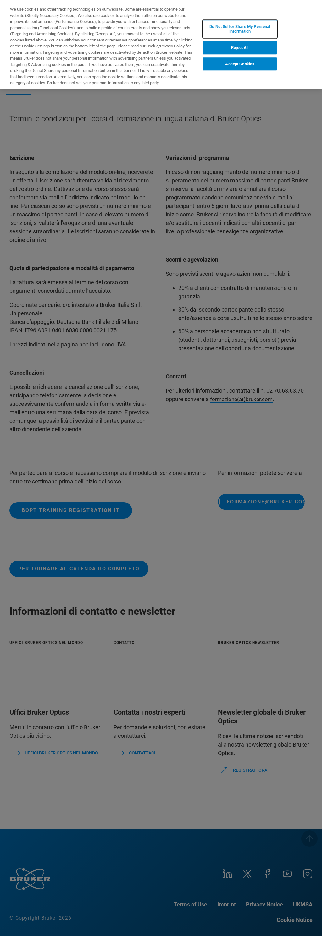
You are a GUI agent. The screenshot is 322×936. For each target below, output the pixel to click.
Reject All (239, 47)
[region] (161, 44)
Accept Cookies (239, 64)
